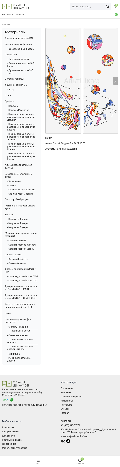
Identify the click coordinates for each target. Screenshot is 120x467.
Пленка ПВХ (11, 54)
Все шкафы (8, 427)
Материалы (15, 32)
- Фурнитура (13, 354)
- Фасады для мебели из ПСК (22, 280)
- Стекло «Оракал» (16, 263)
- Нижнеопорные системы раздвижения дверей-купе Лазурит (21, 117)
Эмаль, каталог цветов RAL (19, 38)
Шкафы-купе (8, 435)
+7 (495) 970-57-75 (70, 425)
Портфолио (66, 405)
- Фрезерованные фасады (20, 49)
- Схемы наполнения (17, 335)
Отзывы (65, 409)
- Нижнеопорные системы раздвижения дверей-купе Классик (21, 156)
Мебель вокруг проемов (14, 448)
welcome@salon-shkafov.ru (74, 436)
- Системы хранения (17, 327)
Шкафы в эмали (10, 431)
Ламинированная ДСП (16, 85)
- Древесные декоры (18, 59)
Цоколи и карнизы (14, 79)
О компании (67, 388)
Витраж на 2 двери (67, 148)
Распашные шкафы (12, 440)
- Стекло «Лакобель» (17, 259)
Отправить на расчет (72, 396)
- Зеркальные (14, 181)
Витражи (9, 214)
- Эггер (10, 89)
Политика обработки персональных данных (24, 405)
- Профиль (12, 106)
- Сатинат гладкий (16, 240)
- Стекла (11, 185)
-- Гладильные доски (19, 330)
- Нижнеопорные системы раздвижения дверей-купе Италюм (21, 147)
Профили (9, 101)
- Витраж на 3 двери (17, 227)
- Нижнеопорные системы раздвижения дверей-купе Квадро (21, 127)
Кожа (8, 313)
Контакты (66, 392)
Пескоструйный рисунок (17, 199)
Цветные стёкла (13, 254)
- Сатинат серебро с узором (21, 245)
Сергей (56, 143)
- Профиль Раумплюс (18, 110)
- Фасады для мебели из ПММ (22, 276)
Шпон (8, 95)
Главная (65, 413)
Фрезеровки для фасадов (18, 44)
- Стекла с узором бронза (20, 194)
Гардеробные (9, 444)
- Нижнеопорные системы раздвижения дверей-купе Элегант (21, 137)
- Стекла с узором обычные (21, 189)
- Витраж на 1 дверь (17, 219)
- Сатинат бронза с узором (20, 249)
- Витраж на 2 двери (17, 223)
